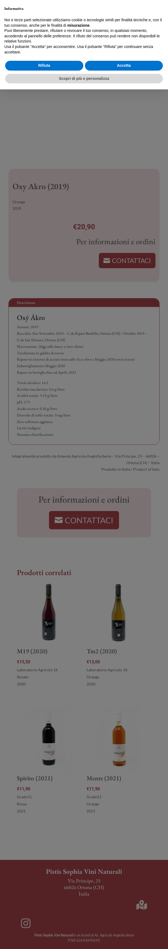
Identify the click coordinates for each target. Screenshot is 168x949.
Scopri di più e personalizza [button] (84, 938)
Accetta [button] (124, 925)
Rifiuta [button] (44, 925)
